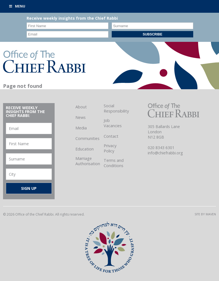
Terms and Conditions (114, 163)
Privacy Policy (110, 148)
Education (84, 149)
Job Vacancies (113, 123)
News (80, 117)
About (81, 106)
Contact (111, 136)
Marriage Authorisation (87, 161)
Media (81, 128)
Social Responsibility (116, 108)
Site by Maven (205, 214)
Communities (87, 138)
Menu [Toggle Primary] (17, 6)
